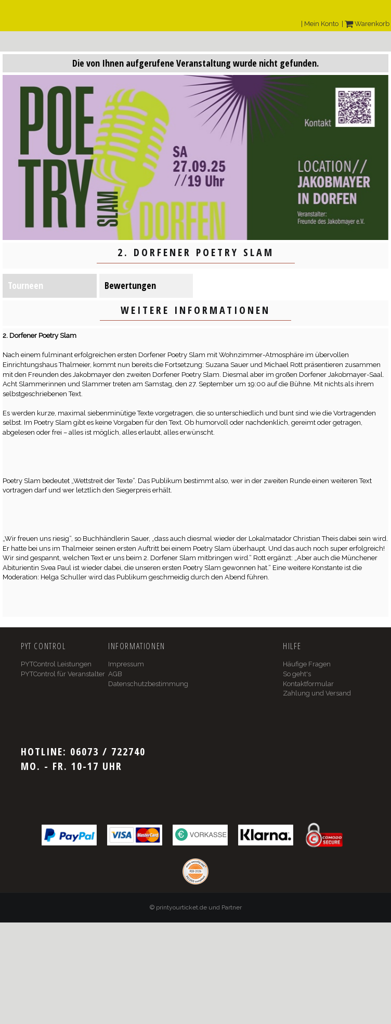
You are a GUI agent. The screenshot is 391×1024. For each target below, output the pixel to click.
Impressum (126, 664)
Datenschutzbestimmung (148, 684)
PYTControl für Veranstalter (63, 674)
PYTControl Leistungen (56, 664)
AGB (115, 674)
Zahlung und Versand (317, 693)
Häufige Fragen (307, 664)
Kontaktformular (308, 684)
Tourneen (25, 285)
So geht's (297, 674)
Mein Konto (321, 24)
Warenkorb (367, 24)
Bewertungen (130, 285)
